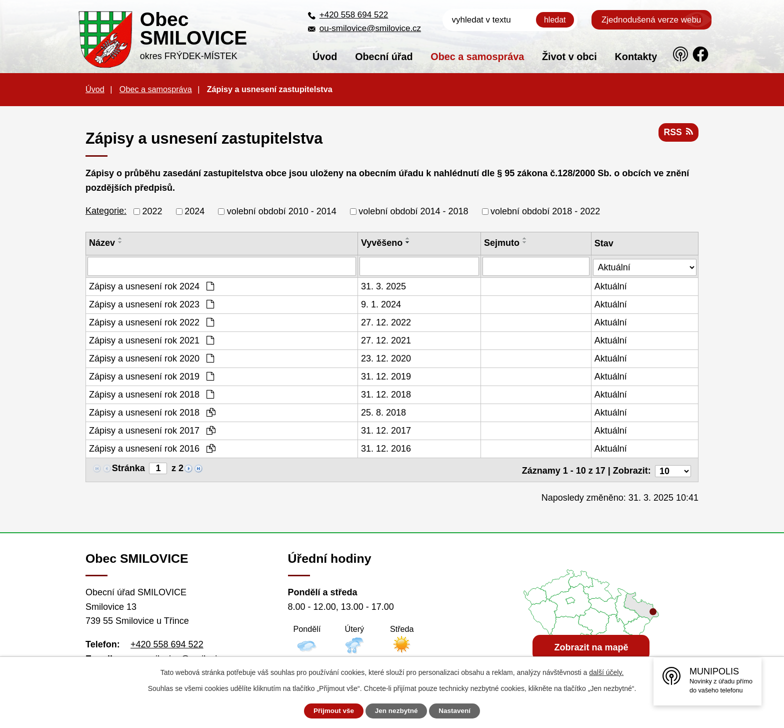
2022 (152, 211)
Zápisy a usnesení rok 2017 (152, 431)
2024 (194, 211)
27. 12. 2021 (387, 340)
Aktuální (611, 286)
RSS (678, 134)
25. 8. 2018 (384, 413)
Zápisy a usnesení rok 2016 (152, 449)
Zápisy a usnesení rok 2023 (151, 304)
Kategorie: (106, 211)
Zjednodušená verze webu (651, 20)
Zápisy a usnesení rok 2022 (151, 322)
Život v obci (569, 56)
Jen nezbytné (396, 711)
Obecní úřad (383, 56)
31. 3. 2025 (384, 286)
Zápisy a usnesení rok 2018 (151, 395)
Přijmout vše (331, 711)
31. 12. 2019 (387, 377)
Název (102, 243)
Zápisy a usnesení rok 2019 (151, 377)
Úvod (324, 56)
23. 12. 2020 (387, 358)
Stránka (128, 468)
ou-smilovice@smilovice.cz (370, 28)
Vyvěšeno (382, 243)
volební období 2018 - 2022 (545, 211)
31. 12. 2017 (387, 431)
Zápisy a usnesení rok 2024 (151, 286)
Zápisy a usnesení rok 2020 (151, 358)
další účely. (606, 672)
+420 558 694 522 (354, 15)
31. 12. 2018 (387, 395)
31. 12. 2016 (387, 449)
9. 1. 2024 (382, 304)
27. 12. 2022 (387, 322)
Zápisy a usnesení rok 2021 (151, 340)
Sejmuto (502, 243)
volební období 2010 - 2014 (281, 211)
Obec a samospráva (477, 56)
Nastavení (458, 711)
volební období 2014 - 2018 (413, 211)
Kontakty (636, 56)
